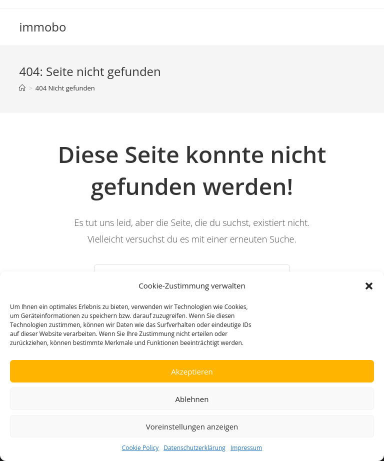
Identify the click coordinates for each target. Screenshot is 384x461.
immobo (42, 26)
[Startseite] (22, 88)
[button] (369, 286)
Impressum (246, 448)
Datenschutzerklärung (195, 448)
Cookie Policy (140, 448)
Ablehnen (192, 399)
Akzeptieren (191, 371)
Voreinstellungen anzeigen (192, 427)
